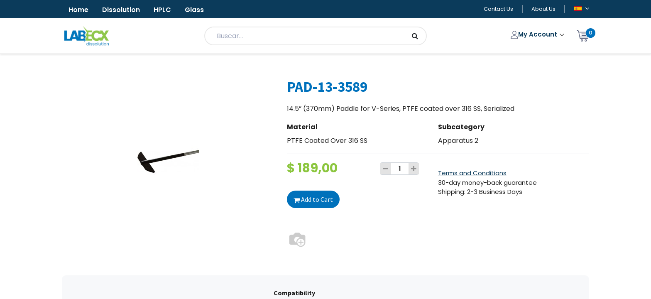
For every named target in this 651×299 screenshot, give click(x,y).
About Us (543, 9)
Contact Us (498, 9)
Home (78, 10)
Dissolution (121, 10)
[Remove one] (385, 168)
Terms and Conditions (472, 173)
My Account (535, 34)
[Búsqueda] (414, 35)
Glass (194, 10)
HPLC (162, 10)
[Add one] (414, 168)
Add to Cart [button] (313, 199)
